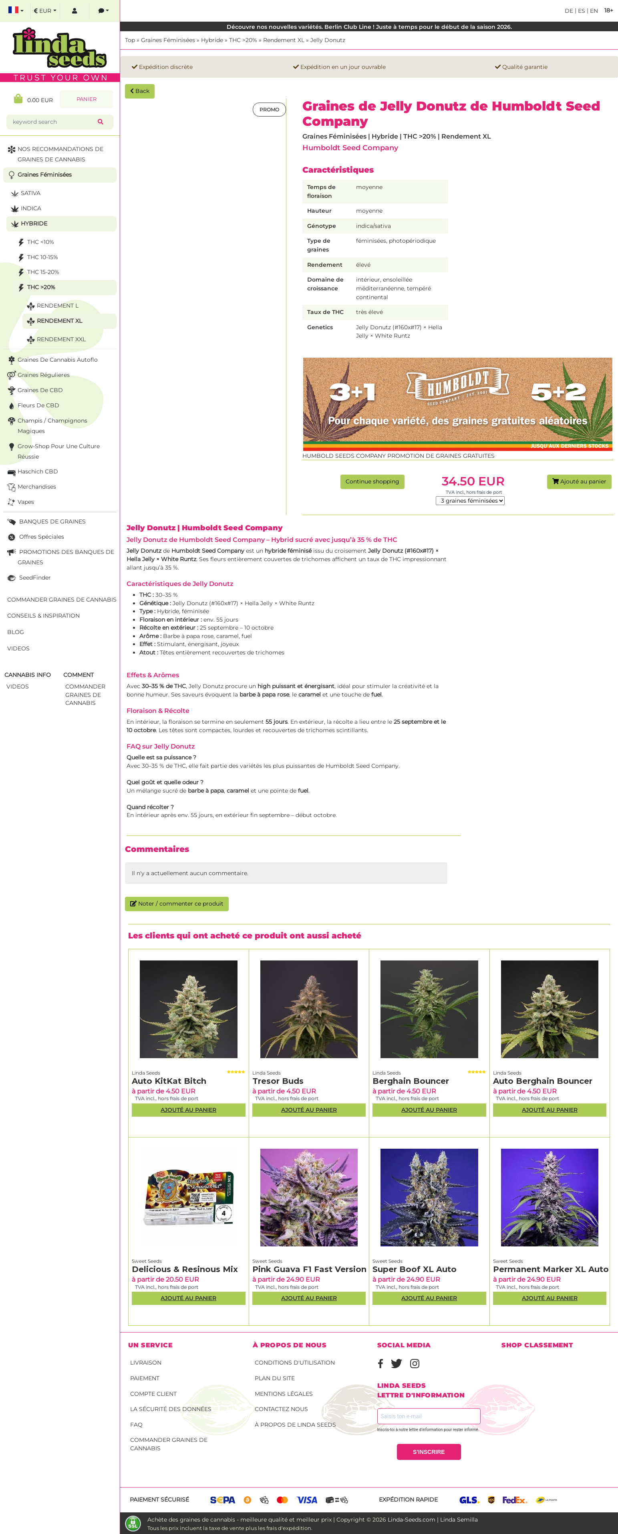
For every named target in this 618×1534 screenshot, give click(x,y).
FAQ (136, 1424)
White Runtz (178, 559)
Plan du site (275, 1378)
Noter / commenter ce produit (176, 903)
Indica (25, 208)
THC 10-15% (36, 257)
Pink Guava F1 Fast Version (309, 1269)
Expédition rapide (408, 1499)
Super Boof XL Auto (414, 1269)
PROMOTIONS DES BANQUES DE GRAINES (60, 556)
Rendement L (52, 306)
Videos (18, 648)
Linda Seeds (146, 1073)
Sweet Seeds (147, 1261)
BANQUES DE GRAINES (46, 522)
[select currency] (45, 11)
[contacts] (103, 11)
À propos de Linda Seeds (295, 1424)
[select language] (16, 11)
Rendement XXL (55, 339)
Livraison (145, 1362)
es (580, 10)
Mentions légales (284, 1393)
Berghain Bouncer (410, 1081)
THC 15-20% (37, 272)
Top (130, 40)
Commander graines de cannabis (168, 1444)
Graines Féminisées (168, 40)
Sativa (24, 193)
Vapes (20, 502)
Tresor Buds (278, 1081)
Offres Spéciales (35, 537)
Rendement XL (283, 40)
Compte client (153, 1393)
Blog (15, 632)
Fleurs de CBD (32, 406)
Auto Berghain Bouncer (542, 1081)
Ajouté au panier (579, 481)
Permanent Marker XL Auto (551, 1269)
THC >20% (243, 40)
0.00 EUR (33, 99)
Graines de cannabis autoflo (52, 360)
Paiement (144, 1378)
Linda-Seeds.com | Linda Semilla (433, 1519)
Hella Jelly (141, 559)
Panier (86, 99)
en (593, 10)
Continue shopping (372, 481)
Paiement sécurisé (159, 1499)
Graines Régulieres (38, 375)
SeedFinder (28, 578)
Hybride (212, 40)
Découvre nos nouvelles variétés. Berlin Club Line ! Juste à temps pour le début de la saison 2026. (369, 26)
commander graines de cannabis (85, 695)
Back (139, 91)
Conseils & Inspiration (43, 615)
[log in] (74, 11)
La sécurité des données (170, 1409)
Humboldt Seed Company (350, 147)
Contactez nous (281, 1409)
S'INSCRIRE (429, 1452)
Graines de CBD (34, 390)
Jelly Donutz (327, 40)
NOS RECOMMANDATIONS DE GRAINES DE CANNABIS (54, 153)
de (569, 10)
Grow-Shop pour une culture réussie (53, 450)
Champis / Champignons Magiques (46, 425)
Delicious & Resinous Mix (185, 1269)
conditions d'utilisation (295, 1362)
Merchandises (31, 487)
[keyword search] (54, 122)
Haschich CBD (32, 472)
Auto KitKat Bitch (169, 1081)
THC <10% (34, 242)
